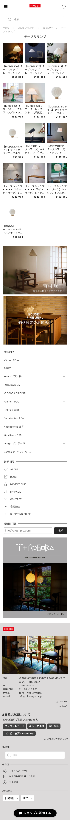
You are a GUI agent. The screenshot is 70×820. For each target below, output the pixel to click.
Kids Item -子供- (13, 435)
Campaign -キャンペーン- (18, 452)
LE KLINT (48, 28)
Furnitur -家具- (12, 401)
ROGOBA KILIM (12, 384)
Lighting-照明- (12, 410)
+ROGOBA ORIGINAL (15, 393)
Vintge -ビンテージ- (15, 443)
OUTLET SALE (11, 359)
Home (6, 28)
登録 (60, 530)
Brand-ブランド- (13, 376)
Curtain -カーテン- (14, 418)
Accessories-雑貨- (14, 426)
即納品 (7, 368)
